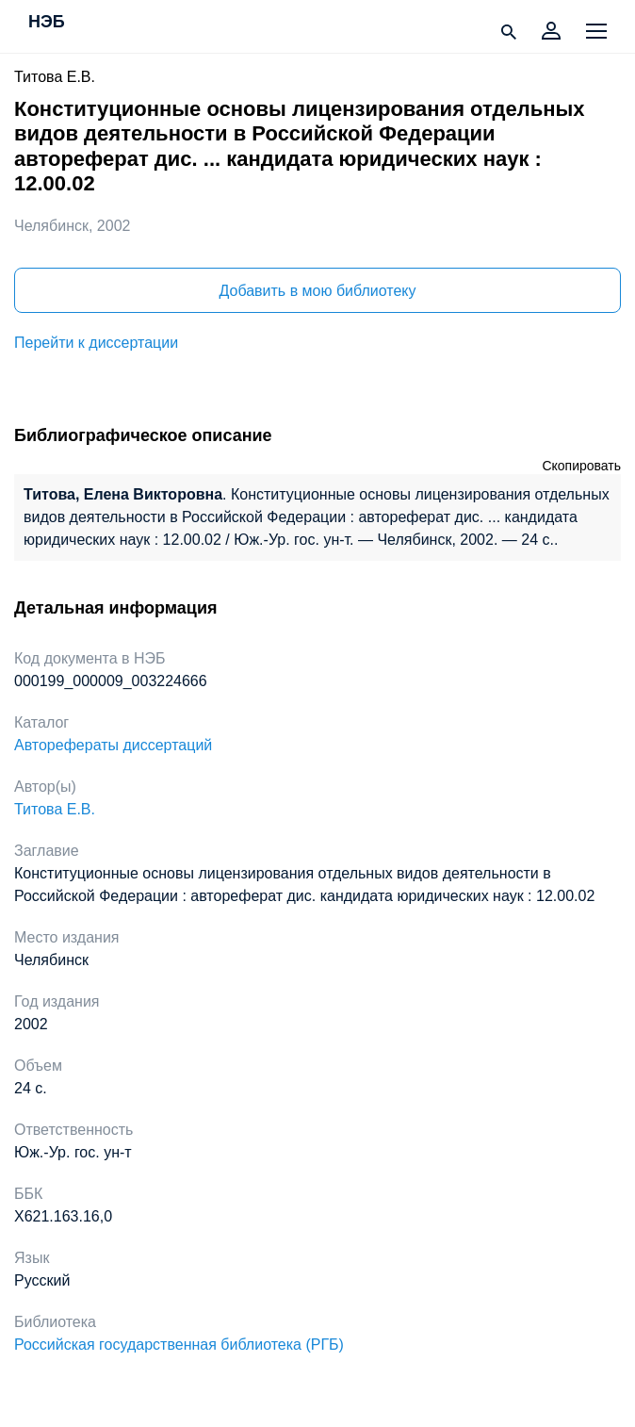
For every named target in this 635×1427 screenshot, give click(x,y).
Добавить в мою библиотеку (317, 291)
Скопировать (581, 465)
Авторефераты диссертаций (113, 745)
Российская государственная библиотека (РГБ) (179, 1345)
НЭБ (46, 22)
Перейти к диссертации (96, 343)
